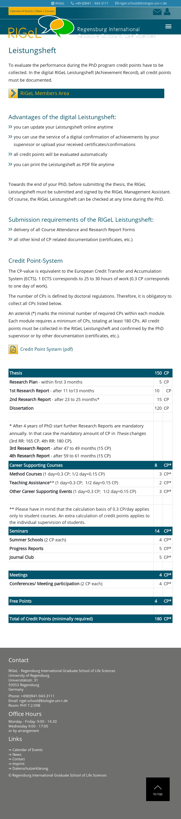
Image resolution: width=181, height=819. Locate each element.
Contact (18, 758)
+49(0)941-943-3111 (38, 696)
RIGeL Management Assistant (140, 192)
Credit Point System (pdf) (46, 349)
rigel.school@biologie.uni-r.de (43, 700)
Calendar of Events (27, 749)
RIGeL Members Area (44, 93)
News (16, 754)
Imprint (18, 763)
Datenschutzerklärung (30, 768)
